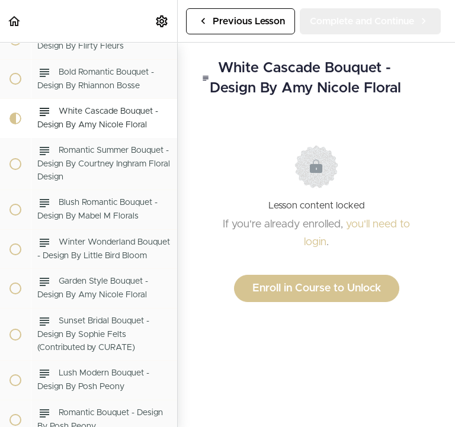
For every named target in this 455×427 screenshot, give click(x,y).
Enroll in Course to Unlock (316, 288)
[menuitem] (162, 21)
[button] (15, 21)
